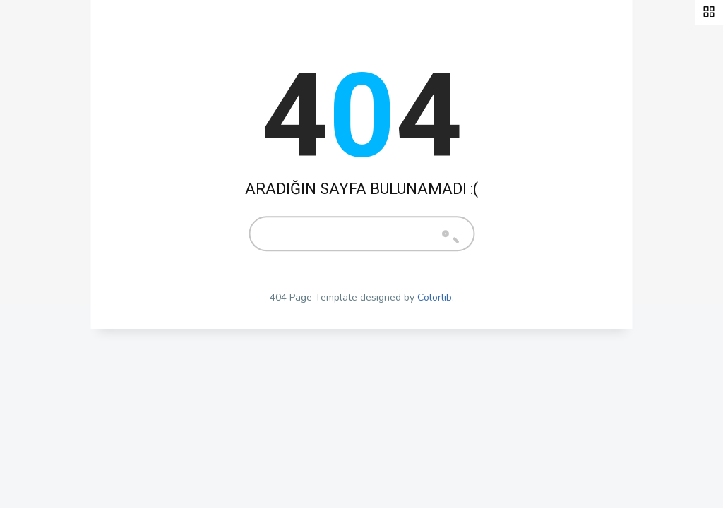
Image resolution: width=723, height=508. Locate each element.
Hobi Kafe (56, 258)
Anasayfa (55, 192)
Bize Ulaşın (60, 324)
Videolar (54, 291)
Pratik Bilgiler (68, 225)
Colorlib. (435, 297)
